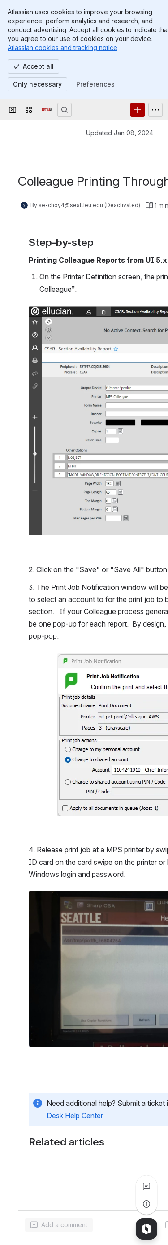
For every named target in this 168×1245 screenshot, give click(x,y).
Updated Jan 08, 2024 (119, 133)
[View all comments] (146, 1186)
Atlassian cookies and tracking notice (62, 47)
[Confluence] (46, 110)
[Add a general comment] (59, 1225)
